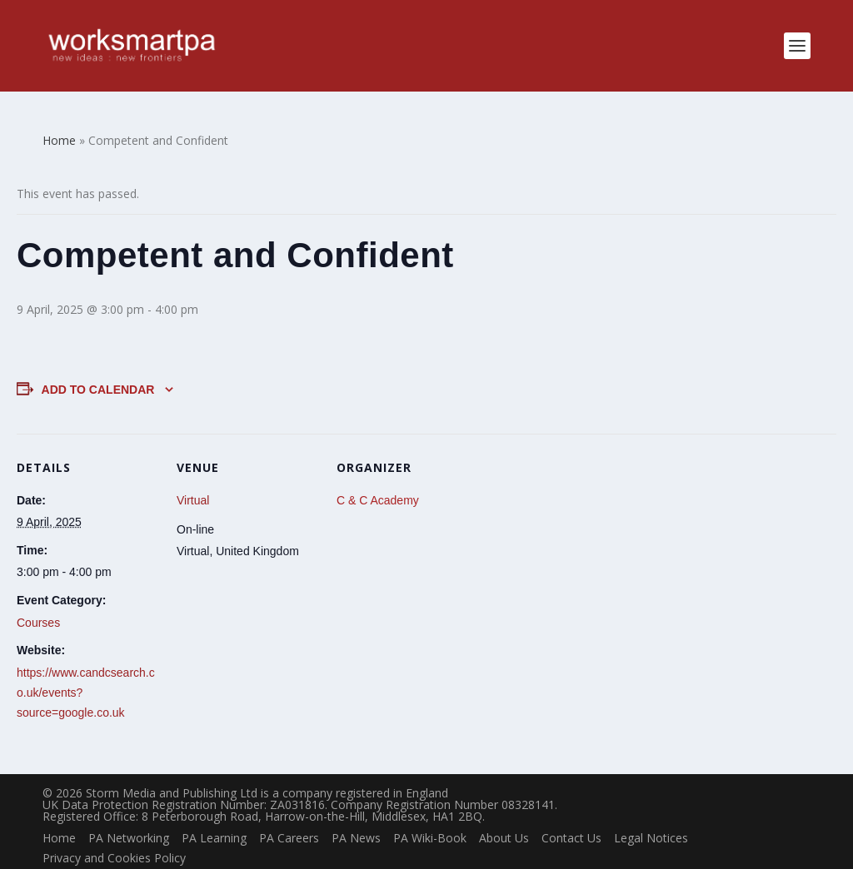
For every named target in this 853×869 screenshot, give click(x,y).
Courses (38, 596)
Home (59, 811)
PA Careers (289, 811)
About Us (504, 811)
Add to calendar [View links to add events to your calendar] (98, 363)
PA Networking (128, 811)
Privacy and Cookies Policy (114, 831)
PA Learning (214, 811)
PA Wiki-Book (429, 811)
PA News (356, 811)
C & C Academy (378, 473)
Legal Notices (651, 811)
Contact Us (571, 811)
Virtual (193, 473)
